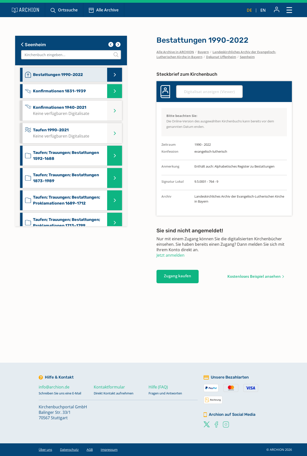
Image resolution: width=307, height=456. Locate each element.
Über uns (45, 449)
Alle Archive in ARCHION (175, 52)
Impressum (109, 449)
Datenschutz (69, 449)
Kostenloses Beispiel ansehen (254, 276)
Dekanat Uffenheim (221, 57)
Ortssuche (68, 10)
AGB (90, 449)
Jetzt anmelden (170, 255)
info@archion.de (54, 387)
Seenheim (33, 44)
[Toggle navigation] (289, 10)
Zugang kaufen (177, 275)
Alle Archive (107, 10)
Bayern (203, 52)
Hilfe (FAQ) (158, 387)
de (249, 10)
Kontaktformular (109, 387)
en (263, 10)
